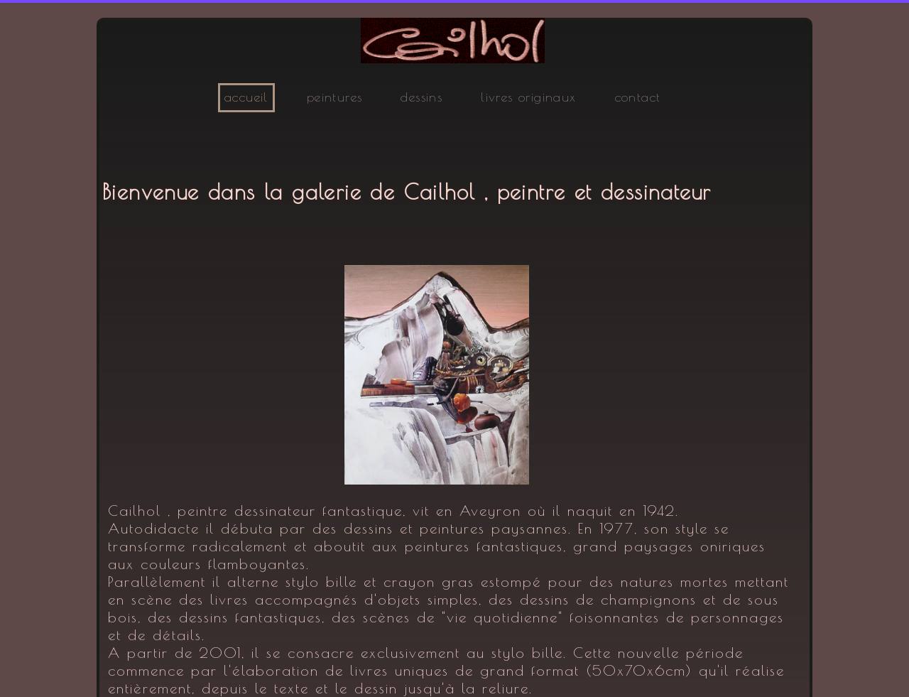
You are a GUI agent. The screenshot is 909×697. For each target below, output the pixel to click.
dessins (421, 97)
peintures (335, 97)
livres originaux (528, 97)
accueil (246, 97)
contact (638, 97)
